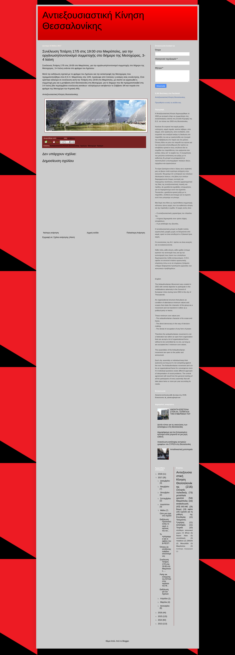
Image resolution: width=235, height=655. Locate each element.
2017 (160, 477)
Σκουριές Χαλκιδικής (181, 491)
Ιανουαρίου (164, 606)
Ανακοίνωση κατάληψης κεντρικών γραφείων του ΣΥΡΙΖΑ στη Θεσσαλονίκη (174, 443)
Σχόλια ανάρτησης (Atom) (64, 237)
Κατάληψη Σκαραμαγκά (184, 549)
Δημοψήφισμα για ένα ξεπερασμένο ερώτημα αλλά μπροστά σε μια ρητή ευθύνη (172, 434)
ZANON (190, 541)
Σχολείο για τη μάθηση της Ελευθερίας (184, 514)
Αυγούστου (164, 504)
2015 (160, 616)
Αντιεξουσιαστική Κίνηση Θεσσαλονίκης (64, 146)
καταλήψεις (181, 525)
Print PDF (52, 142)
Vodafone (179, 541)
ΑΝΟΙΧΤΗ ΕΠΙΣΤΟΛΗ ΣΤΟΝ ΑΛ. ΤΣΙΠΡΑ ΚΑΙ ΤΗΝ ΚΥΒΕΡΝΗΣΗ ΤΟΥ (180, 411)
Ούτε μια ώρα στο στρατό (165, 514)
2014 (160, 620)
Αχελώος (83, 146)
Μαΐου (163, 510)
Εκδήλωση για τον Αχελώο (164, 591)
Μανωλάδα (184, 543)
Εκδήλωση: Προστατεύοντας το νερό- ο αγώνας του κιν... (165, 525)
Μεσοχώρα (92, 146)
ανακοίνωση (182, 503)
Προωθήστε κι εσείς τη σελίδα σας (168, 102)
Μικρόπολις (182, 501)
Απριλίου (164, 598)
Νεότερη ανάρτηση (51, 233)
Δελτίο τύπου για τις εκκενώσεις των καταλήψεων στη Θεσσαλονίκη (172, 426)
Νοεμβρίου (164, 487)
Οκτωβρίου (164, 492)
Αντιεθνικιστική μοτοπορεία (181, 449)
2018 (160, 474)
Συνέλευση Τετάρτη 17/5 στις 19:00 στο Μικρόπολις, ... (165, 565)
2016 (160, 613)
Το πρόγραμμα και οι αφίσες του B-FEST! (165, 538)
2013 (160, 624)
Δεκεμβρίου (165, 481)
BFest (187, 533)
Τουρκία (179, 528)
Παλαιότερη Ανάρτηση (136, 233)
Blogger (125, 641)
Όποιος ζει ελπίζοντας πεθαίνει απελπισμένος (165, 551)
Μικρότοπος (180, 546)
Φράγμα (100, 146)
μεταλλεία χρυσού (181, 496)
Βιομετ (179, 509)
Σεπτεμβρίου (165, 498)
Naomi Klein (182, 536)
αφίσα (190, 509)
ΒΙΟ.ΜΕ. (184, 507)
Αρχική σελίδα (92, 233)
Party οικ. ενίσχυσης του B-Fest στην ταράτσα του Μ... (165, 580)
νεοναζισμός (181, 538)
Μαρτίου (164, 602)
